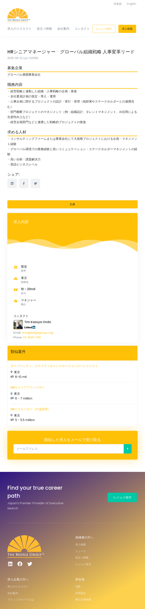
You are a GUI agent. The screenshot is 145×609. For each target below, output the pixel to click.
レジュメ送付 (104, 29)
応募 (72, 204)
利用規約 (80, 593)
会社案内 (63, 28)
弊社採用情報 (83, 599)
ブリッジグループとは (20, 599)
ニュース (80, 551)
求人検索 (127, 29)
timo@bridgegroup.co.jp (37, 333)
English (131, 4)
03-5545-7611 (32, 337)
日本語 (118, 4)
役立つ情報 (44, 28)
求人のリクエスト (19, 28)
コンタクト (82, 28)
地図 (78, 586)
